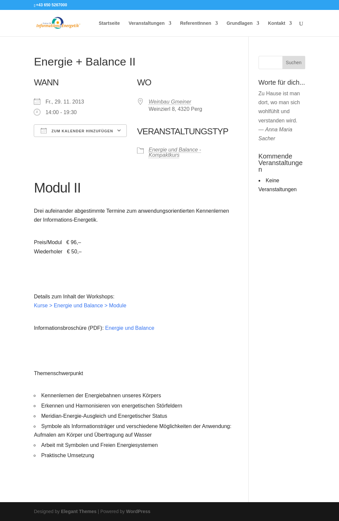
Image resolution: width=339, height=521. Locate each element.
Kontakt (276, 23)
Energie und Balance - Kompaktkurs (175, 152)
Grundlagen (239, 23)
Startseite (109, 23)
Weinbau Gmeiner (170, 102)
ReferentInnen (195, 23)
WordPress (138, 511)
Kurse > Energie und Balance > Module (80, 305)
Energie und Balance (130, 328)
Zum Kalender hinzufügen (77, 131)
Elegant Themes (78, 511)
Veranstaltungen (147, 23)
